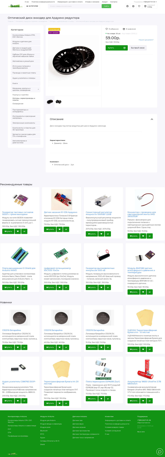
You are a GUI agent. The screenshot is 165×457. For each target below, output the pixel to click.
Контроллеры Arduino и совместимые (22, 426)
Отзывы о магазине (92, 2)
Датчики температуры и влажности (86, 434)
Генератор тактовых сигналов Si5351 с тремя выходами (17, 213)
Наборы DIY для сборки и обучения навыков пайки (23, 55)
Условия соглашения (113, 431)
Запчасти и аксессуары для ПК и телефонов (24, 135)
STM (9, 432)
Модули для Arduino (48, 420)
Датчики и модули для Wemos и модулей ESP (22, 49)
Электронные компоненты (24, 123)
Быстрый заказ (137, 48)
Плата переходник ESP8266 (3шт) (103, 381)
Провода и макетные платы (24, 73)
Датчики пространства (81, 431)
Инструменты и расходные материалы (24, 117)
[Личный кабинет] (127, 6)
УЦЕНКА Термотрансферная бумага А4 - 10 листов (142, 331)
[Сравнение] (133, 6)
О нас (27, 2)
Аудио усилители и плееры (24, 78)
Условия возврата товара (114, 427)
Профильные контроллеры (18, 436)
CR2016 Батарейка (11, 330)
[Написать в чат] (160, 452)
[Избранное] (139, 6)
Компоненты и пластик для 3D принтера (24, 129)
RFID (42, 434)
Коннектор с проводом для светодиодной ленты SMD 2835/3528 (142, 214)
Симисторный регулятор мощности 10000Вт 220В (99, 213)
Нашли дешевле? (146, 40)
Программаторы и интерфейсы (20, 111)
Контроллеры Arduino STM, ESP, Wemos (24, 36)
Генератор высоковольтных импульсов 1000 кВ (100, 269)
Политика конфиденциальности (43, 2)
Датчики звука (78, 424)
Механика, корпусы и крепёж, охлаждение (26, 89)
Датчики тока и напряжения (83, 438)
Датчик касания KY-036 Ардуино (60, 212)
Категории (32, 6)
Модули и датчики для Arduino (22, 42)
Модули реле (45, 427)
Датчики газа (77, 420)
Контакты (113, 2)
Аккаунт (105, 2)
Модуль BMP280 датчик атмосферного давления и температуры (141, 270)
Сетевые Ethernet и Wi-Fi (49, 441)
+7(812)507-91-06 (145, 2)
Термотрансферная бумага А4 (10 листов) (61, 382)
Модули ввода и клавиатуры (51, 424)
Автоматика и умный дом (23, 61)
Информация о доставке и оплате (70, 2)
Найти (106, 6)
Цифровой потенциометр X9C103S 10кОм (57, 269)
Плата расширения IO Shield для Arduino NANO (18, 269)
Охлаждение (18, 104)
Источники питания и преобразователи (21, 67)
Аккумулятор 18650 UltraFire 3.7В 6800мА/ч (144, 382)
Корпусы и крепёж (21, 95)
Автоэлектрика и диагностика (20, 142)
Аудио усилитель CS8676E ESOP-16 (19, 382)
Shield (42, 444)
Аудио (42, 438)
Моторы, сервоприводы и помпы (24, 99)
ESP (9, 429)
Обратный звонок (143, 422)
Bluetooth (44, 431)
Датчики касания (79, 427)
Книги (15, 83)
